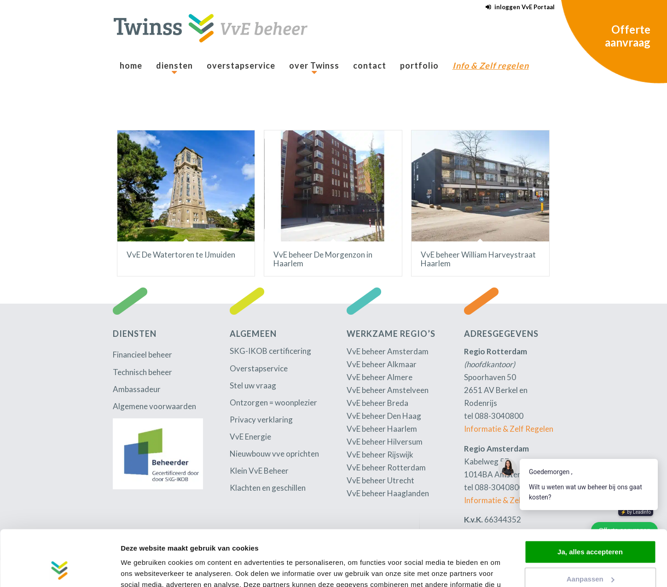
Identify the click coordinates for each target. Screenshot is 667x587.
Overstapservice (259, 368)
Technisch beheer (142, 372)
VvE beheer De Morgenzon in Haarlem (322, 259)
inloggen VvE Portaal (524, 7)
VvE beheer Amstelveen (388, 390)
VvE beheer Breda (377, 403)
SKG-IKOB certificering (270, 351)
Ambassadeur (137, 389)
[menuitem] (518, 7)
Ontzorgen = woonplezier (273, 402)
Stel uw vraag (253, 385)
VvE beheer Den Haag (384, 416)
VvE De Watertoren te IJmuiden (181, 254)
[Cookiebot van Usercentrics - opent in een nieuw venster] (59, 569)
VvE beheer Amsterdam (388, 351)
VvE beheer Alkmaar (382, 364)
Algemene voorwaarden (154, 406)
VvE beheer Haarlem (382, 429)
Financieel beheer (142, 354)
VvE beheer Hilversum (385, 441)
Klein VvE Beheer (259, 470)
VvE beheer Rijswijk (380, 454)
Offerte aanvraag (627, 36)
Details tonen (142, 569)
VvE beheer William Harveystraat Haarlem (478, 259)
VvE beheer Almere (379, 377)
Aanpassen (591, 526)
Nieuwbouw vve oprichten (274, 453)
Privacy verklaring (261, 419)
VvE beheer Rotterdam (386, 467)
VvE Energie (250, 436)
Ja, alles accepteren (590, 500)
